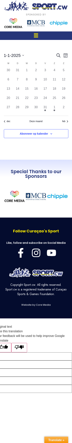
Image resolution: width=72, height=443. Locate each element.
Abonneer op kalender (34, 133)
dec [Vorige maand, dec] (7, 121)
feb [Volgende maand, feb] (65, 121)
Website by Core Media (36, 305)
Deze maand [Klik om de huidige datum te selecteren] (35, 121)
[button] (36, 35)
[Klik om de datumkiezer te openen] (14, 55)
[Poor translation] (19, 347)
